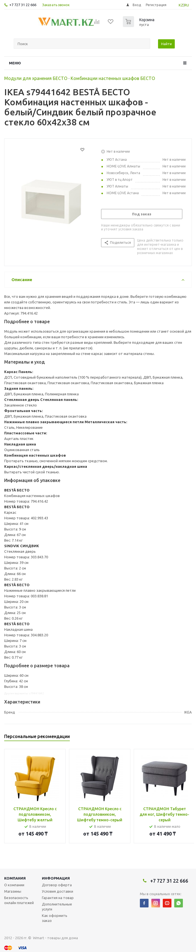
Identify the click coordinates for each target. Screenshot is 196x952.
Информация (56, 878)
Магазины (12, 891)
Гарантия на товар (58, 898)
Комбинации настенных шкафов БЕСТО (113, 78)
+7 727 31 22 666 (22, 5)
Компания (15, 878)
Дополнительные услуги (57, 906)
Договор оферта (57, 885)
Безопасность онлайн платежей (19, 900)
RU (186, 5)
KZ (181, 5)
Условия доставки (57, 891)
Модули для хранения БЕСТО (35, 78)
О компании (14, 885)
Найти (166, 44)
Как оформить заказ (54, 918)
